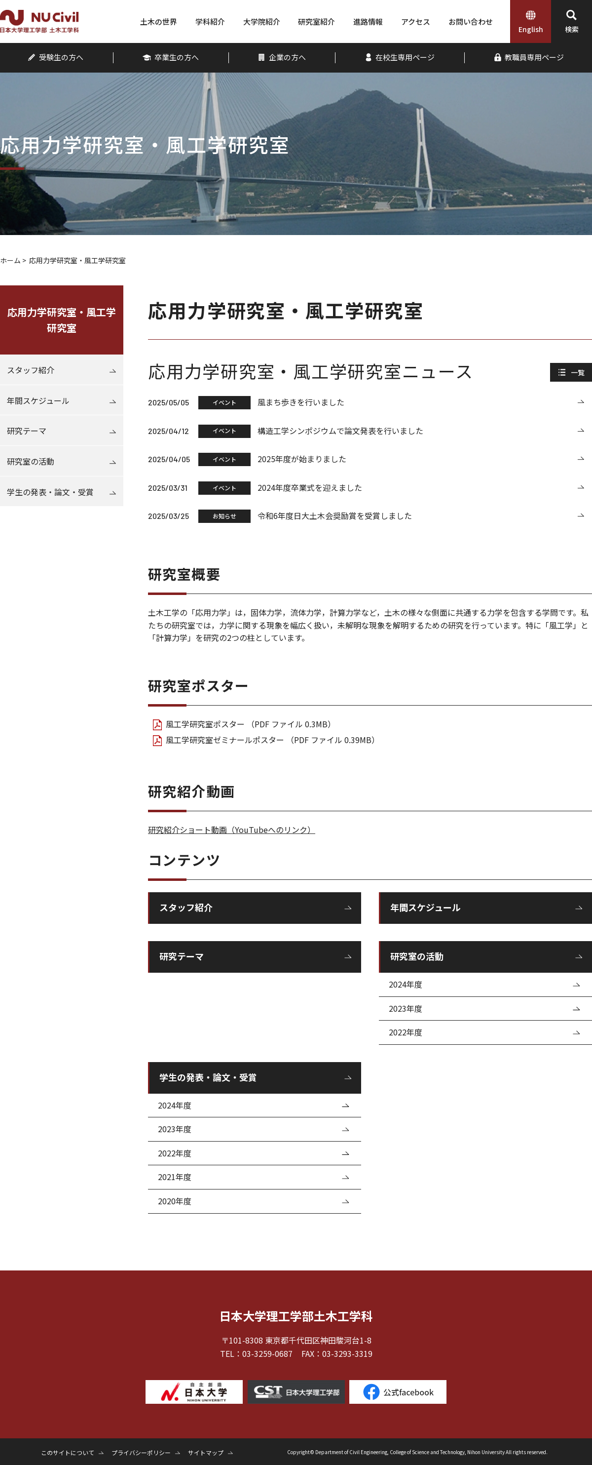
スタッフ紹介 (186, 907)
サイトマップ (205, 1452)
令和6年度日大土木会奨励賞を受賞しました (335, 515)
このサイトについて (67, 1452)
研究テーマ (181, 956)
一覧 (578, 372)
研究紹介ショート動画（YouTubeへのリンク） (231, 829)
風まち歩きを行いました (301, 402)
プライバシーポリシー (141, 1452)
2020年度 (174, 1201)
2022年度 (405, 1032)
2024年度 (405, 984)
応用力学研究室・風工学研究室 (61, 320)
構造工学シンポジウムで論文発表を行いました (340, 430)
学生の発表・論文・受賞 (208, 1076)
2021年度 (174, 1177)
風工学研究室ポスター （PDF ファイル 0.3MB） (250, 724)
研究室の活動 (417, 956)
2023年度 (405, 1008)
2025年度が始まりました (302, 459)
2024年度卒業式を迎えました (310, 487)
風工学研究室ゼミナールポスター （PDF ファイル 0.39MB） (272, 740)
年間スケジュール (425, 907)
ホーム (10, 260)
